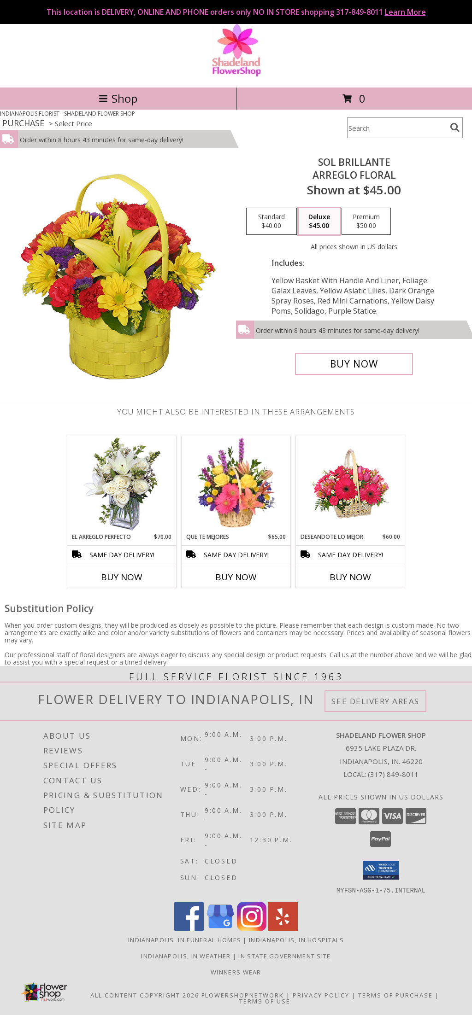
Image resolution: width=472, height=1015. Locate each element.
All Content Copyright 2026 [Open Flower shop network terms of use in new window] (144, 995)
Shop (118, 98)
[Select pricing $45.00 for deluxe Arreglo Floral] (319, 221)
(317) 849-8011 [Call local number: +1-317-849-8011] (393, 774)
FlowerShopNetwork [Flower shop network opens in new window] (242, 995)
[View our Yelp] (283, 928)
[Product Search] (397, 128)
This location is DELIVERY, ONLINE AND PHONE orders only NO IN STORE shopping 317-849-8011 (236, 12)
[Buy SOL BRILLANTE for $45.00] (354, 364)
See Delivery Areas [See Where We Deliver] (375, 701)
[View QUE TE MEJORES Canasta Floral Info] (236, 484)
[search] (455, 127)
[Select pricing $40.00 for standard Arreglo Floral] (271, 221)
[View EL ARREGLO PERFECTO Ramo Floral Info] (121, 484)
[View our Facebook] (189, 928)
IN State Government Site (284, 955)
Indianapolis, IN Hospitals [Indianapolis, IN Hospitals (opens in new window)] (296, 939)
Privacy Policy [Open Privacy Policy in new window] (321, 995)
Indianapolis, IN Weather (185, 955)
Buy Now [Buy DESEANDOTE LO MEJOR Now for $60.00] (350, 577)
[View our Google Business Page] (220, 928)
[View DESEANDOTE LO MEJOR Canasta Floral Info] (350, 484)
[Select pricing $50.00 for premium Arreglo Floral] (366, 221)
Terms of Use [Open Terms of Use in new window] (264, 1001)
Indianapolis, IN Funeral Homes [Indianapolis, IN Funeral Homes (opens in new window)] (184, 939)
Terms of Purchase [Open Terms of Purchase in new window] (395, 995)
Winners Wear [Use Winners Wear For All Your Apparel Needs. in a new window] (236, 972)
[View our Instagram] (251, 928)
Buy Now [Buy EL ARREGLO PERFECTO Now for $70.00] (121, 577)
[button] (381, 870)
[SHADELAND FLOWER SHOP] (236, 74)
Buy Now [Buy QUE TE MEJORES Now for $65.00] (236, 577)
